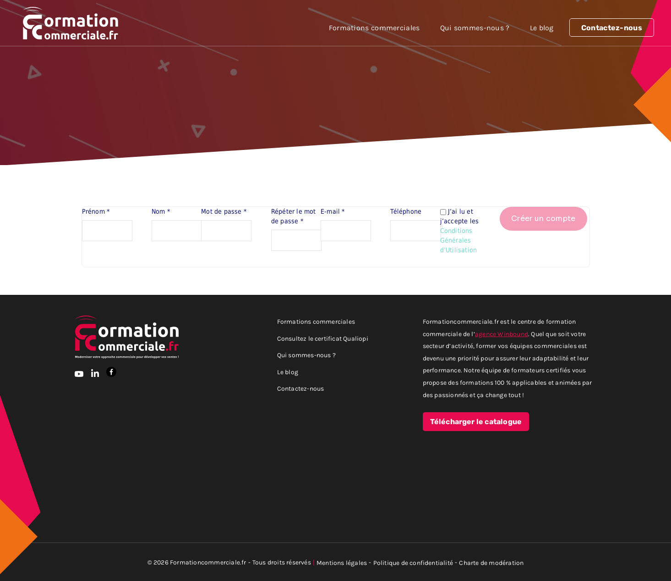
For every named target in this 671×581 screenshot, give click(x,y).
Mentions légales (341, 562)
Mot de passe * (223, 211)
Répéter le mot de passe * (293, 216)
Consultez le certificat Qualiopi (322, 338)
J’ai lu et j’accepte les (460, 231)
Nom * (161, 211)
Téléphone (405, 211)
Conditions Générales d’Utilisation (458, 240)
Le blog (542, 27)
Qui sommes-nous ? (475, 27)
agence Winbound (501, 334)
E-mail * (333, 211)
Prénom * (96, 211)
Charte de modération (491, 562)
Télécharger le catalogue (476, 421)
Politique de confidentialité (413, 562)
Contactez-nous (611, 28)
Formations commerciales (374, 27)
